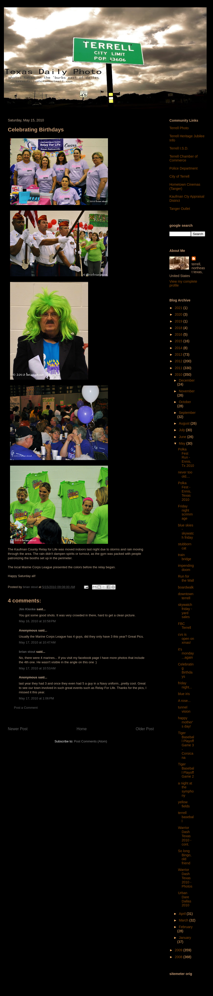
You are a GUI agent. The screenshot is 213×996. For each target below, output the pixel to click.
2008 (179, 957)
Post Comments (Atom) (90, 741)
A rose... (184, 701)
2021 (179, 308)
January (185, 938)
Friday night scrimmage (185, 512)
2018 (179, 328)
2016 (179, 334)
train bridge (184, 557)
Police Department (183, 168)
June (183, 437)
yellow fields (184, 804)
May (182, 443)
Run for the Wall (186, 578)
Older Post (145, 729)
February (185, 927)
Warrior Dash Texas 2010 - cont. (184, 836)
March (184, 920)
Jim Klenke (27, 609)
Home (82, 729)
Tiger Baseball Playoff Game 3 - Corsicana (186, 745)
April (183, 914)
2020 (179, 314)
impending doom (186, 568)
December (187, 380)
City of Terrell (179, 176)
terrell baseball (186, 817)
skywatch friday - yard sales (185, 611)
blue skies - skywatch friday (186, 531)
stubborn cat (184, 546)
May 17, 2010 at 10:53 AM (37, 668)
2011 (179, 368)
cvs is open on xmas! (186, 638)
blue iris (184, 694)
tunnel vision (184, 709)
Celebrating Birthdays (186, 670)
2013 (179, 354)
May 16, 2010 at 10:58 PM (37, 621)
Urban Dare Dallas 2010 (184, 899)
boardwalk (186, 587)
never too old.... (185, 474)
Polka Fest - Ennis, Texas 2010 (184, 491)
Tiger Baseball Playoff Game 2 (186, 770)
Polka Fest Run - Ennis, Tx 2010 (186, 457)
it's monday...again (186, 653)
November (187, 391)
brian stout (27, 651)
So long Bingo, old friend (184, 857)
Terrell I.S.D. (178, 148)
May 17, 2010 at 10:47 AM (37, 642)
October (185, 402)
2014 (179, 348)
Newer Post (18, 729)
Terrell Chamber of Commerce (183, 158)
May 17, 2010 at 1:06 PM (36, 698)
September (187, 413)
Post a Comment (26, 707)
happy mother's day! (185, 722)
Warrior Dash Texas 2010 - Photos (185, 878)
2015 (179, 341)
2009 (179, 950)
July (182, 430)
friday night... (185, 685)
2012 (179, 361)
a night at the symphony (186, 789)
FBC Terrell (184, 626)
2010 (179, 374)
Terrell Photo (179, 128)
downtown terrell (185, 596)
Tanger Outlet (179, 209)
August (184, 423)
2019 (179, 321)
